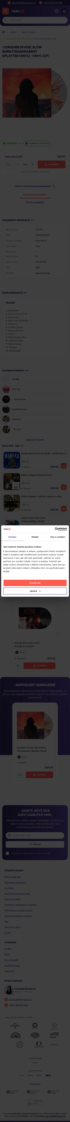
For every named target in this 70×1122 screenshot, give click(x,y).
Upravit (35, 591)
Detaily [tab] (35, 537)
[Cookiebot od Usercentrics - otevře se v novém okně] (55, 529)
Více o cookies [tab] (57, 537)
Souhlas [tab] (12, 537)
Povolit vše (35, 583)
